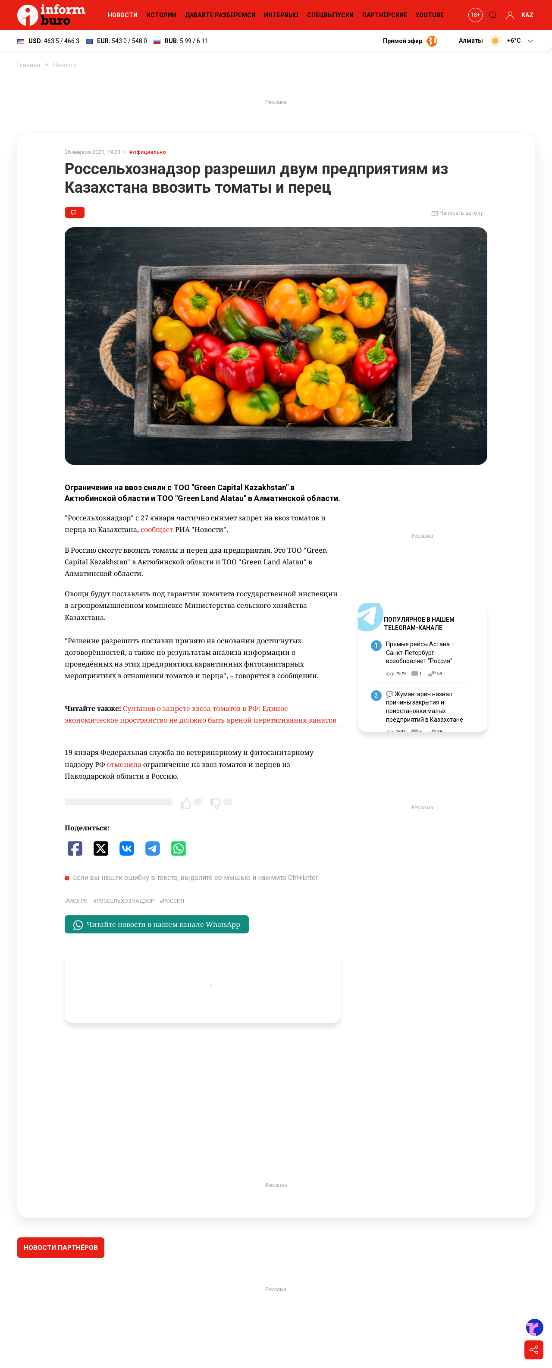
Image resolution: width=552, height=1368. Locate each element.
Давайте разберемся (220, 15)
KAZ (527, 15)
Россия (173, 901)
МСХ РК (78, 901)
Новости (123, 15)
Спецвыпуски (330, 15)
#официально (147, 152)
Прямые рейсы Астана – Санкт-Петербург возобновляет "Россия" (420, 652)
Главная (28, 65)
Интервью (281, 15)
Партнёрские (384, 15)
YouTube (430, 15)
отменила (124, 764)
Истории (161, 15)
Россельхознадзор (125, 901)
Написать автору (457, 213)
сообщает (157, 529)
